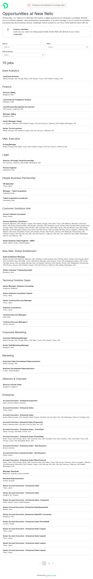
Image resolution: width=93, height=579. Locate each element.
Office (49, 43)
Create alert (17, 34)
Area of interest (7, 51)
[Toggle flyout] (87, 47)
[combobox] (48, 47)
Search (4, 43)
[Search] (23, 47)
